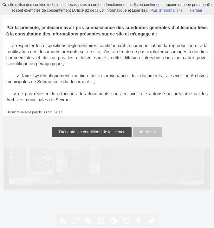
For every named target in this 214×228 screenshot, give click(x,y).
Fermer (196, 10)
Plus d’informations (166, 10)
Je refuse (147, 132)
